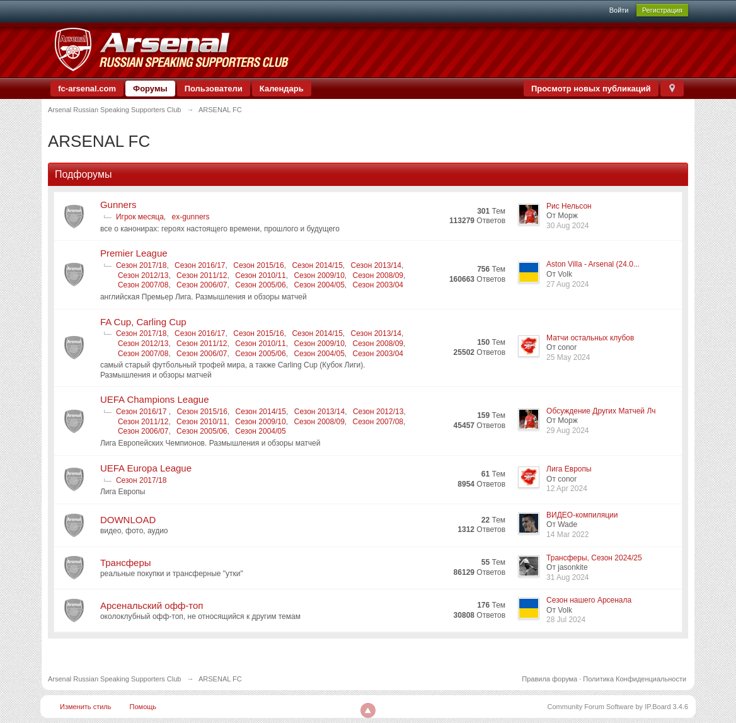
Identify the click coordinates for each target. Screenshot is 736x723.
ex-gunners (191, 216)
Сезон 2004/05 (319, 285)
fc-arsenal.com (87, 88)
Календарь (282, 88)
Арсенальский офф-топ (152, 605)
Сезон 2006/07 (201, 285)
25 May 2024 (568, 357)
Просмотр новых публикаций (591, 88)
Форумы (150, 88)
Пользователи (214, 88)
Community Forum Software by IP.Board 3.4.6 (618, 706)
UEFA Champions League (154, 399)
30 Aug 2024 (567, 225)
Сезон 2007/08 (143, 285)
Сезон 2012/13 (143, 275)
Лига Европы (569, 469)
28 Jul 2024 (565, 619)
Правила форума (549, 679)
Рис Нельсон (569, 206)
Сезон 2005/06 (260, 285)
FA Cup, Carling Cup (143, 321)
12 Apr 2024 (566, 488)
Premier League (134, 253)
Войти (619, 10)
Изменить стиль (86, 706)
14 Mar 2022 (567, 534)
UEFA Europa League (146, 468)
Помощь (143, 706)
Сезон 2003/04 (378, 285)
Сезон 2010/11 (260, 275)
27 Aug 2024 (567, 284)
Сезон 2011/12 (201, 275)
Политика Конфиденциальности (634, 679)
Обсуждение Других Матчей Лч (600, 411)
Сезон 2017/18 (141, 265)
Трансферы (125, 562)
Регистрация (662, 10)
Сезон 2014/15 (317, 265)
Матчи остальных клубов (590, 337)
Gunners (118, 204)
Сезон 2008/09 (378, 275)
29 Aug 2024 (567, 430)
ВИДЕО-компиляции (582, 515)
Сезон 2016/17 (200, 265)
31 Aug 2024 (567, 577)
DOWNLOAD (128, 519)
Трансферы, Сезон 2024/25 (594, 557)
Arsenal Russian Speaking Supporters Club (114, 679)
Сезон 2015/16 (258, 265)
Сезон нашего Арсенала (588, 600)
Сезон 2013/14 (376, 265)
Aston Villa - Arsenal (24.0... (593, 264)
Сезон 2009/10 (319, 275)
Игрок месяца (140, 216)
